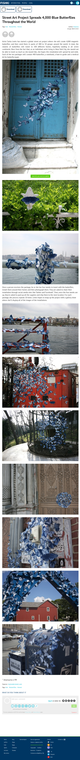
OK (51, 745)
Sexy (13, 739)
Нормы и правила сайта (37, 742)
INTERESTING (15, 3)
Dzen (51, 757)
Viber (51, 747)
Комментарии (23, 739)
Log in (50, 701)
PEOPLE (24, 3)
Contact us (62, 740)
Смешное (14, 747)
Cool (31, 3)
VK (51, 751)
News (5, 739)
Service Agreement (35, 739)
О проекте (38, 750)
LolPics (5, 742)
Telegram (52, 754)
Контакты (33, 750)
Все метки (6, 753)
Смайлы (39, 747)
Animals (6, 750)
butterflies (13, 27)
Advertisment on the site (37, 745)
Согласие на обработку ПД (37, 753)
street (20, 27)
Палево (14, 750)
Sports (5, 747)
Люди (13, 742)
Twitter (52, 742)
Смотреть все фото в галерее (40, 176)
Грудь (13, 745)
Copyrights (33, 747)
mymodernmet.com (15, 684)
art (7, 27)
